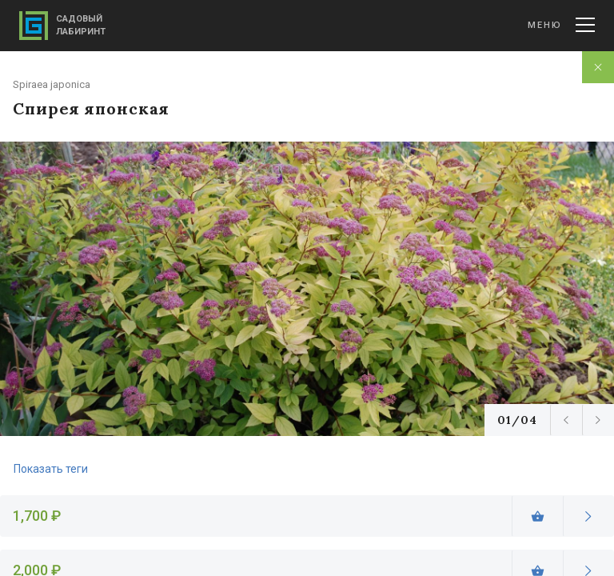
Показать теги (51, 468)
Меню (561, 25)
